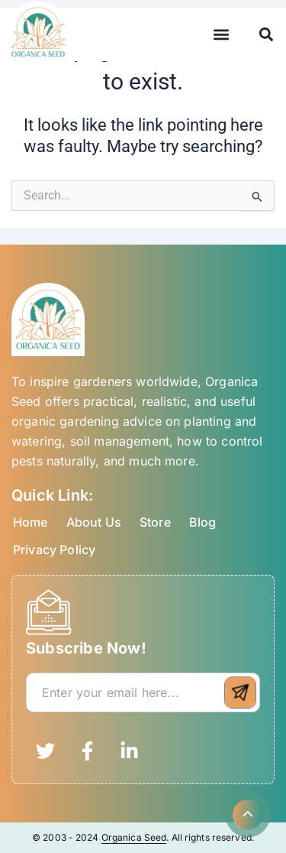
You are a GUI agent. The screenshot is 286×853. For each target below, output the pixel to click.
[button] (221, 34)
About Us (93, 522)
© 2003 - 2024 (66, 837)
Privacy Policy (54, 549)
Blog (203, 522)
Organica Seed (134, 837)
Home (30, 522)
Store (155, 522)
